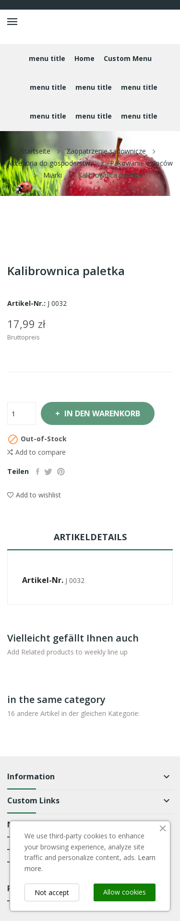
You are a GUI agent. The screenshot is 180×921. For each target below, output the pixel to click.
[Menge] (21, 413)
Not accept (52, 892)
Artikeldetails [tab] (90, 537)
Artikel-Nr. (42, 580)
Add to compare (36, 452)
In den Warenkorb (101, 413)
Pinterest (61, 471)
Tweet (48, 471)
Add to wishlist (34, 494)
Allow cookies (124, 892)
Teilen (38, 471)
